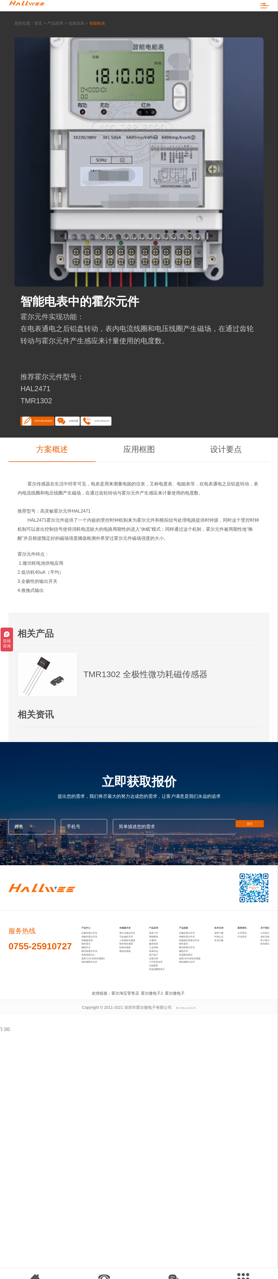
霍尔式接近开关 (137, 974)
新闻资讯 (241, 964)
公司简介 (260, 982)
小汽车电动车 (163, 1046)
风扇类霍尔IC (93, 1028)
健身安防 (159, 1001)
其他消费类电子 (165, 1065)
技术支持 (224, 964)
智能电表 (97, 42)
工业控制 (159, 1010)
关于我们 (259, 964)
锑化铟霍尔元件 (95, 1046)
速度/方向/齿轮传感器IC (102, 1037)
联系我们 (260, 1009)
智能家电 (159, 983)
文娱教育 (159, 1056)
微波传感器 (133, 1019)
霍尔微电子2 (151, 1091)
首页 (38, 42)
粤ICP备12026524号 (186, 1105)
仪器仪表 (76, 42)
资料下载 (224, 982)
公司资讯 (242, 982)
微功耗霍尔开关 (95, 1019)
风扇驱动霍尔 (190, 1028)
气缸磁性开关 (135, 983)
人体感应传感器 (137, 992)
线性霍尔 (89, 1001)
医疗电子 (159, 1028)
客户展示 (260, 1000)
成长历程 (260, 991)
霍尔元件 (131, 523)
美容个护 (159, 974)
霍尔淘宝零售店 (121, 1091)
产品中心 (91, 960)
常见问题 (224, 1000)
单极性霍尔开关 (95, 983)
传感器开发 (136, 960)
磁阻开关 (89, 1010)
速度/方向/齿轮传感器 (198, 1037)
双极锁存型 (91, 992)
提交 (252, 856)
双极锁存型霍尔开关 (196, 992)
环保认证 (224, 991)
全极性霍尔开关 (95, 974)
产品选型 (189, 960)
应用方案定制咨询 (61, 446)
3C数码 (157, 992)
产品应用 (55, 42)
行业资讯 (242, 991)
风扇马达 (159, 1019)
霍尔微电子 (176, 1091)
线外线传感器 (135, 1001)
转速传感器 (133, 1010)
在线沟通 (130, 446)
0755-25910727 (196, 446)
